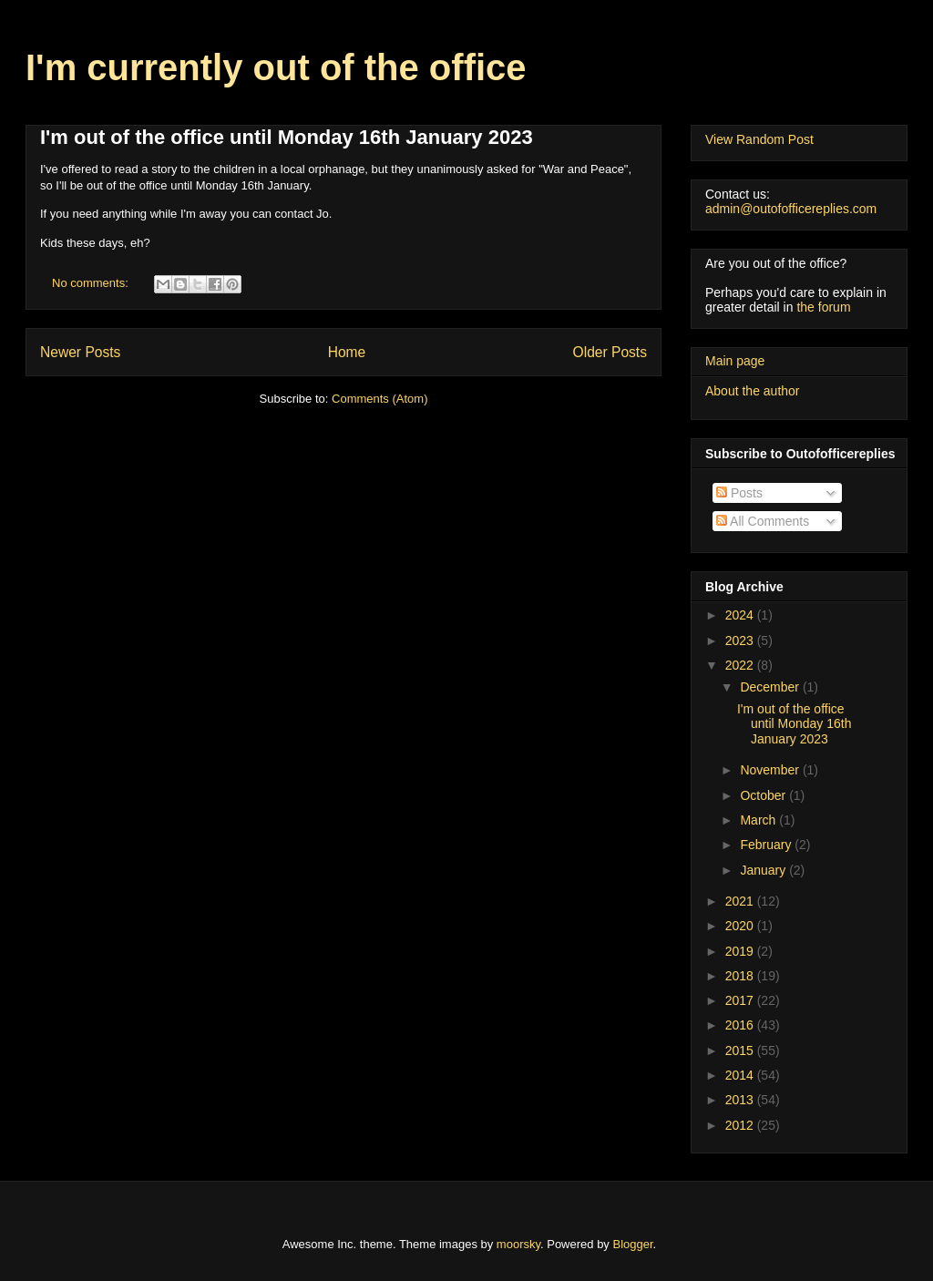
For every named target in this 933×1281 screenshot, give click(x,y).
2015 (741, 1050)
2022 (741, 665)
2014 (741, 1075)
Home (347, 352)
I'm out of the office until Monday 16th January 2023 (286, 137)
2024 (741, 615)
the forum (823, 307)
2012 (741, 1125)
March (759, 820)
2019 (741, 951)
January (764, 870)
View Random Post (759, 139)
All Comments (762, 521)
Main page (734, 361)
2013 (741, 1099)
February (767, 844)
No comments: (91, 283)
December (771, 687)
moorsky (518, 1244)
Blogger (633, 1244)
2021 (741, 901)
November (771, 770)
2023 (741, 640)
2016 (741, 1025)
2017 (741, 1000)
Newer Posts (80, 352)
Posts (739, 493)
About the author (752, 391)
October (764, 795)
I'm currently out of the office (276, 67)
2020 (741, 925)
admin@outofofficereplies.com (791, 208)
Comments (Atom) (379, 398)
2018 (741, 975)
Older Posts (610, 352)
